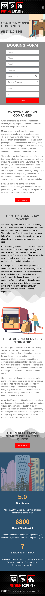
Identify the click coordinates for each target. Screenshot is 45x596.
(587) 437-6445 (12, 31)
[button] (43, 7)
